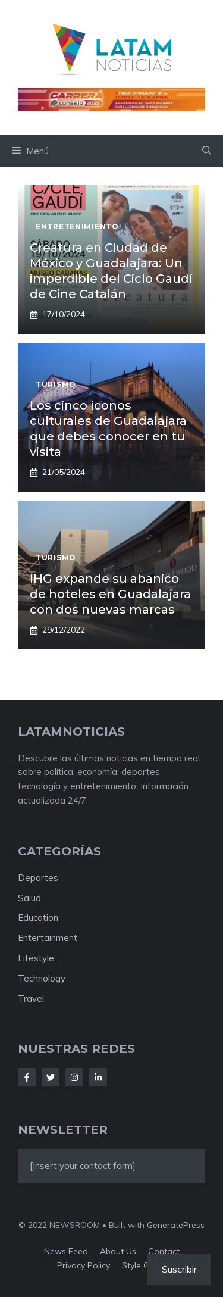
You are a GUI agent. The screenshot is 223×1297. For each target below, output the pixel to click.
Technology (41, 978)
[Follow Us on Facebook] (27, 1077)
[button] (206, 151)
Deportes (38, 877)
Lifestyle (36, 958)
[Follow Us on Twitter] (50, 1077)
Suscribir (179, 1269)
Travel (31, 998)
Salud (29, 898)
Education (38, 917)
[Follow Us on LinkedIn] (98, 1077)
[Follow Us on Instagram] (74, 1077)
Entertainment (47, 937)
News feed (66, 1251)
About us (118, 1251)
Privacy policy (83, 1265)
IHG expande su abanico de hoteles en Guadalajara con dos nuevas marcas (110, 594)
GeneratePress (176, 1225)
